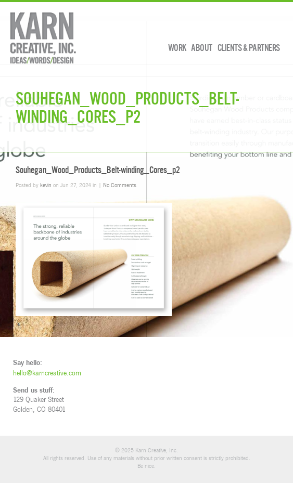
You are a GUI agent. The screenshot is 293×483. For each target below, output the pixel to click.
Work (177, 48)
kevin (46, 184)
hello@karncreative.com (47, 373)
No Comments (119, 184)
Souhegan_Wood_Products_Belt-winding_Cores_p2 (98, 170)
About (201, 48)
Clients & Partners (249, 48)
